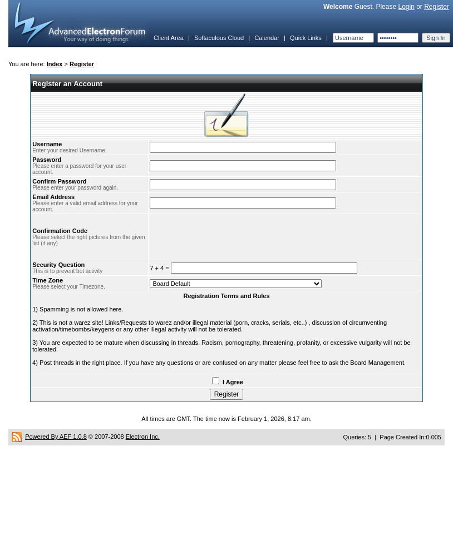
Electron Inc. (143, 436)
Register (436, 7)
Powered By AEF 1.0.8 (56, 436)
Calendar (266, 37)
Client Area (169, 37)
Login (406, 7)
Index (55, 64)
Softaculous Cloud (219, 37)
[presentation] (234, 237)
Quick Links (306, 37)
